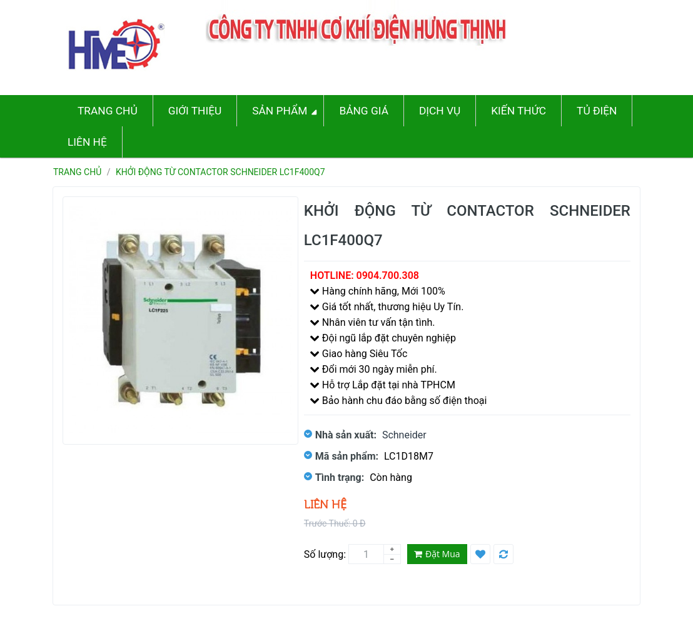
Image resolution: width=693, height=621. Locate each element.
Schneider (404, 435)
